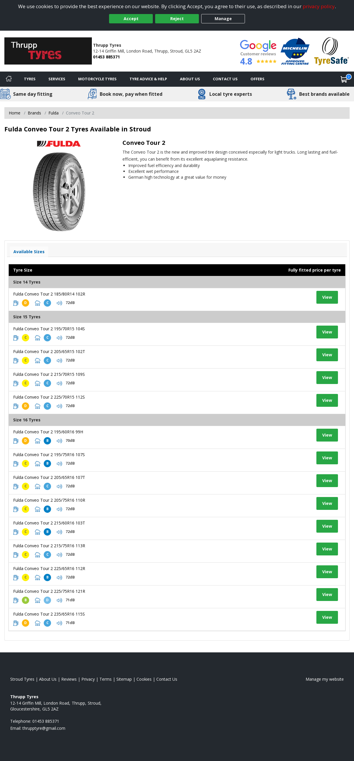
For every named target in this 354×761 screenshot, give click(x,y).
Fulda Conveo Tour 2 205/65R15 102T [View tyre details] (49, 351)
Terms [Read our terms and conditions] (105, 679)
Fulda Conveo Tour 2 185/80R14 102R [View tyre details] (49, 294)
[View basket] (344, 79)
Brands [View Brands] (34, 113)
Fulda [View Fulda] (53, 113)
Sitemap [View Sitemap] (124, 679)
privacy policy (319, 6)
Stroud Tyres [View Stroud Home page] (22, 679)
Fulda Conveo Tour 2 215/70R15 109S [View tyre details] (49, 374)
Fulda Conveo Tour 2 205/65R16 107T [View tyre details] (49, 477)
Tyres (30, 78)
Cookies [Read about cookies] (144, 679)
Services (56, 78)
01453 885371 (106, 57)
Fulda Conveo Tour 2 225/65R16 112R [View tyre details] (49, 568)
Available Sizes (29, 251)
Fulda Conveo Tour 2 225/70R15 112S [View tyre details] (49, 397)
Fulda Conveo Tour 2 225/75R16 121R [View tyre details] (49, 591)
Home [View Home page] (14, 113)
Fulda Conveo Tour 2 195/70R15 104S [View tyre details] (49, 328)
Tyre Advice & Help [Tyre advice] (148, 78)
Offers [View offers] (257, 78)
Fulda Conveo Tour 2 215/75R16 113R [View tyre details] (49, 545)
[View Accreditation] (295, 50)
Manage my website (325, 679)
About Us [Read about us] (48, 679)
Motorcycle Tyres (97, 78)
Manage (223, 18)
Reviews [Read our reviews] (69, 679)
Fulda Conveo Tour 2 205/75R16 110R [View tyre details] (49, 500)
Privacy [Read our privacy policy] (88, 679)
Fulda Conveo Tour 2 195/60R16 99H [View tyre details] (48, 432)
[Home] (8, 79)
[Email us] (43, 728)
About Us (190, 78)
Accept (131, 18)
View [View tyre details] (327, 297)
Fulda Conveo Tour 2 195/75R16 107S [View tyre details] (49, 454)
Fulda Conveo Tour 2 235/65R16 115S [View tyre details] (49, 614)
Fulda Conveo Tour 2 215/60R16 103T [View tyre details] (49, 523)
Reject (177, 18)
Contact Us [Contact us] (225, 78)
